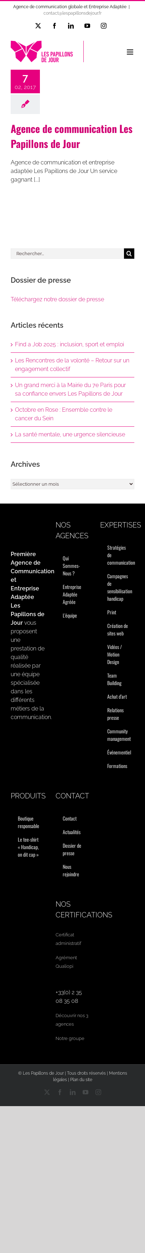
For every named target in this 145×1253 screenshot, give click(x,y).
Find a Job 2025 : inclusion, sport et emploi (69, 344)
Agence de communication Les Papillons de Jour (72, 136)
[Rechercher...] (67, 253)
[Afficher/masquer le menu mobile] (130, 52)
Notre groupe (70, 1038)
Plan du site (81, 1079)
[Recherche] (129, 253)
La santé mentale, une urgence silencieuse (70, 434)
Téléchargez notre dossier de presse (57, 299)
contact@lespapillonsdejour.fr (72, 13)
